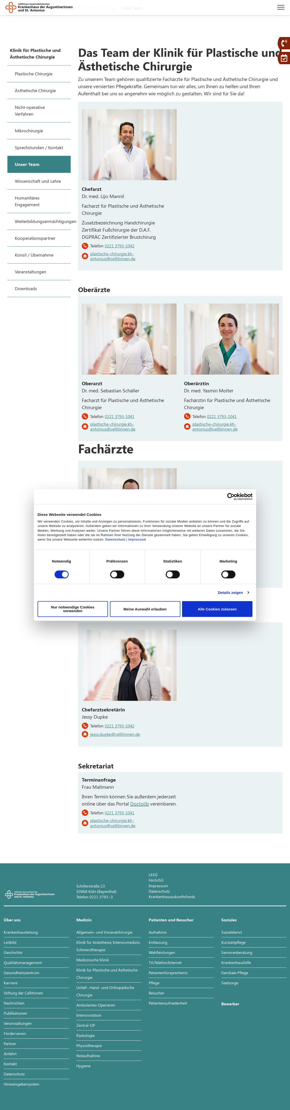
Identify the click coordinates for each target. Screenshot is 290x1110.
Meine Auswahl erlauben (145, 609)
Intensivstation (88, 1015)
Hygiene (83, 1065)
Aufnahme (157, 932)
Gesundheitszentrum (21, 972)
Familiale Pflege (234, 972)
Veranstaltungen (18, 1023)
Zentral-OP (85, 1025)
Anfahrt (10, 1053)
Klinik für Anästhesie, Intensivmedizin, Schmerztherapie (108, 946)
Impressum (137, 540)
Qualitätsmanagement (23, 962)
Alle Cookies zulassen (217, 609)
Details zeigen (230, 592)
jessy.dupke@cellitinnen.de (115, 734)
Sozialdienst (231, 932)
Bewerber (230, 1003)
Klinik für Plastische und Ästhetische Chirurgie (107, 973)
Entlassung (158, 942)
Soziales (229, 919)
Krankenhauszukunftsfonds (172, 896)
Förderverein (15, 1033)
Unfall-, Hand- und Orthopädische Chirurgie (105, 991)
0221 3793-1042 (119, 245)
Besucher (156, 992)
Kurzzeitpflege (233, 942)
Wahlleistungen (162, 952)
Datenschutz (115, 540)
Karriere (10, 982)
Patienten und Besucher (171, 919)
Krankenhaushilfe (236, 962)
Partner (10, 1043)
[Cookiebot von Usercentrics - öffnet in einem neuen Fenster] (230, 496)
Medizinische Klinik (92, 959)
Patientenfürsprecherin (168, 972)
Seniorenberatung (236, 952)
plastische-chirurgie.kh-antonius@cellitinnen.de (112, 256)
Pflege (154, 982)
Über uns (12, 919)
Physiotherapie (89, 1045)
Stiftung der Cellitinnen (23, 992)
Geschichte (13, 952)
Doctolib (139, 803)
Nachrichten (14, 1003)
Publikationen (15, 1013)
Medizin (84, 919)
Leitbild (10, 942)
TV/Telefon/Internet (165, 962)
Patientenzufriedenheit (168, 1003)
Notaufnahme (88, 1055)
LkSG (153, 874)
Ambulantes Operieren (95, 1005)
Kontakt (10, 1063)
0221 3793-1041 (119, 416)
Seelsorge (229, 982)
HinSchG (156, 880)
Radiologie (85, 1035)
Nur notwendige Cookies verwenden (73, 609)
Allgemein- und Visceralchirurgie (104, 932)
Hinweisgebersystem (21, 1084)
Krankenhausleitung (21, 932)
